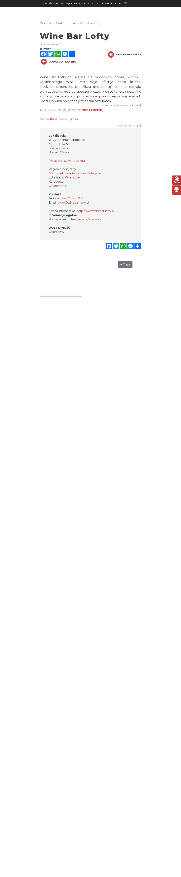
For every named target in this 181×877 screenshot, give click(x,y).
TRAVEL (111, 3)
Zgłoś (136, 105)
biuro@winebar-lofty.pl (73, 202)
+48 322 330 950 (71, 198)
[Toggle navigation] (125, 3)
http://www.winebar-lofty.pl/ (96, 211)
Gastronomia (58, 186)
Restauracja (79, 219)
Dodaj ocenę (92, 110)
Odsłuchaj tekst (124, 54)
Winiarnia (94, 219)
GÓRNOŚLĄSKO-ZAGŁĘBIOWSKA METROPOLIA (69, 3)
